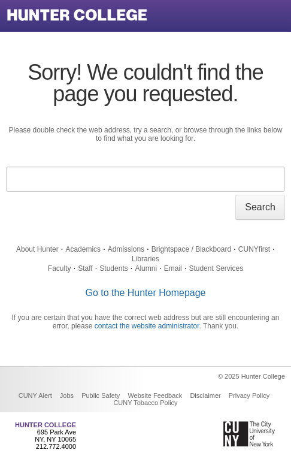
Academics (83, 249)
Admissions (126, 249)
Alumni (146, 268)
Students (113, 268)
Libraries (145, 259)
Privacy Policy (249, 395)
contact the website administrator (147, 326)
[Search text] (145, 179)
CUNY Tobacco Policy (145, 402)
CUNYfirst (254, 249)
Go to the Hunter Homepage (145, 293)
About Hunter (37, 249)
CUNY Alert (35, 395)
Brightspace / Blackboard (191, 249)
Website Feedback (155, 395)
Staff (85, 268)
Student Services (216, 268)
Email (173, 268)
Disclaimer (205, 395)
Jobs (67, 395)
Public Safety (100, 395)
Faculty (59, 268)
